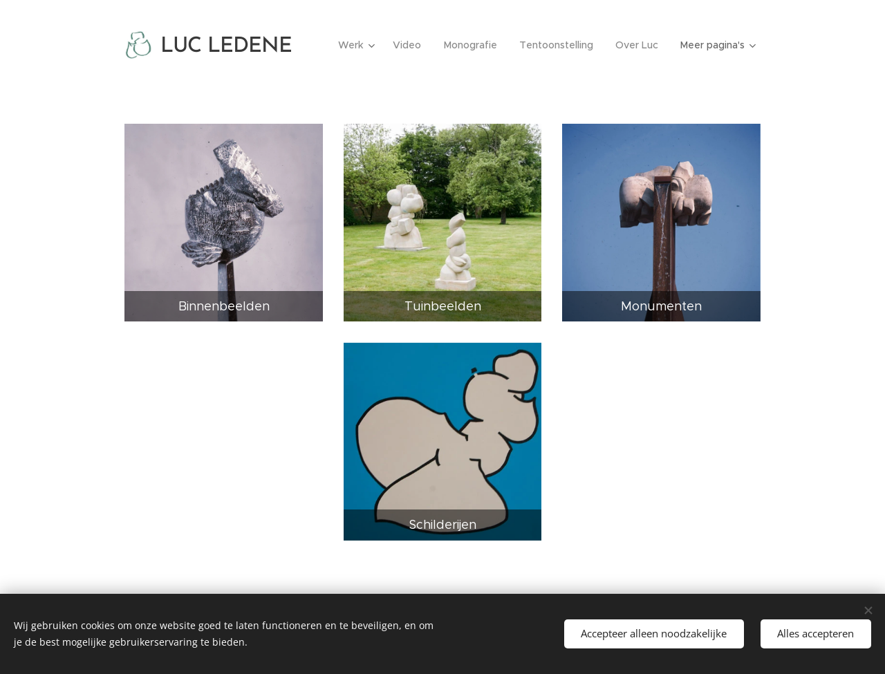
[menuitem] (359, 45)
